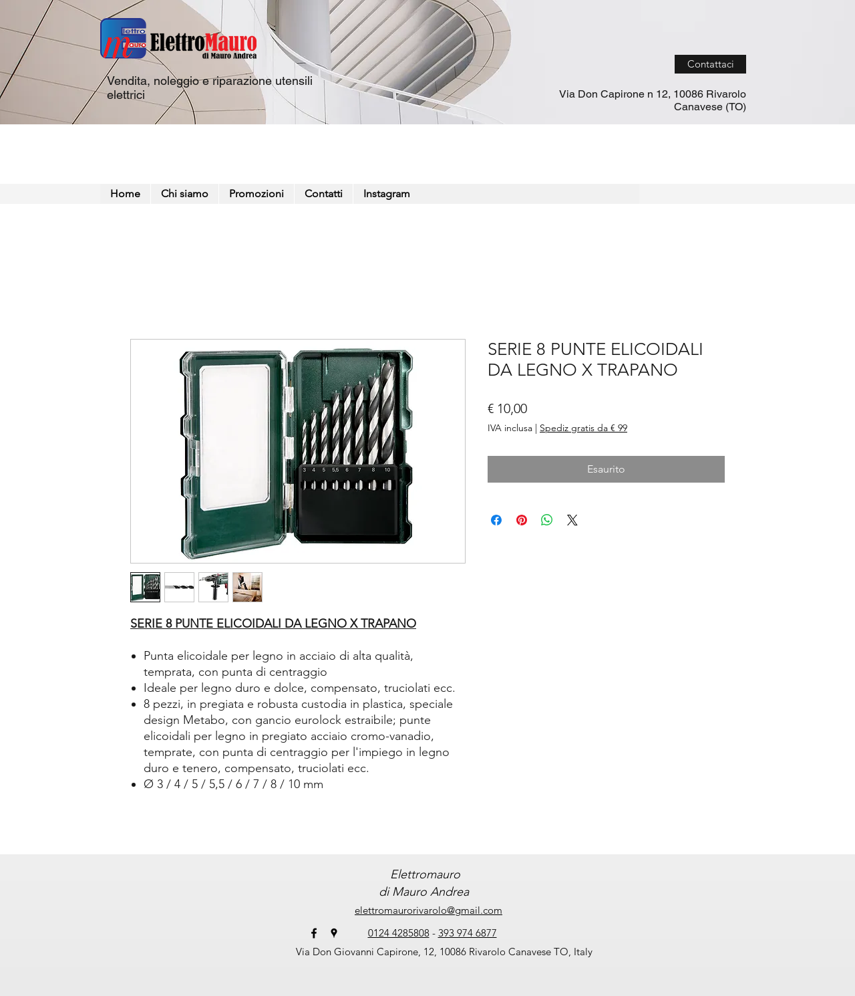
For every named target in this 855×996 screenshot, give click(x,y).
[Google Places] (334, 933)
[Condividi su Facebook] (496, 520)
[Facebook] (314, 933)
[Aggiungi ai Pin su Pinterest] (522, 520)
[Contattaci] (710, 64)
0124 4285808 (399, 932)
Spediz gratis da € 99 (583, 428)
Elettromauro (423, 874)
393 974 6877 (467, 932)
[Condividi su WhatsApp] (547, 520)
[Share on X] (572, 520)
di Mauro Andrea (424, 891)
